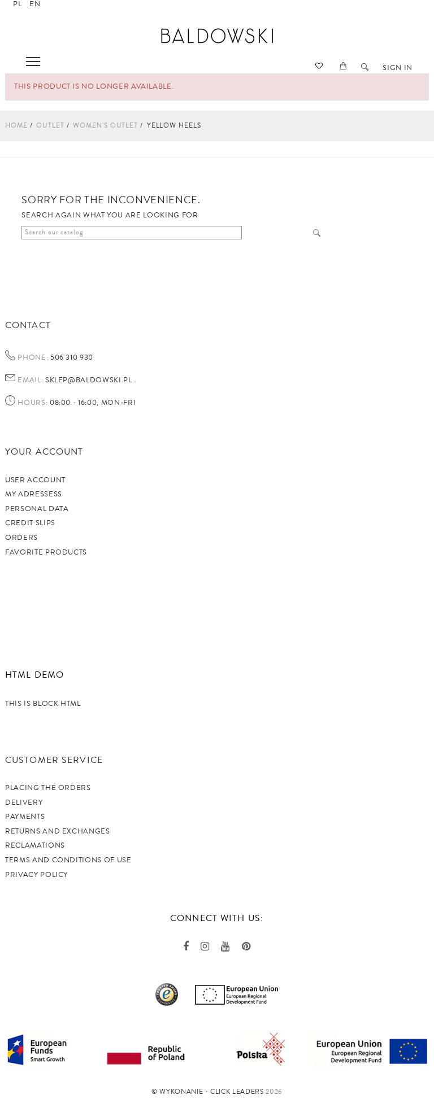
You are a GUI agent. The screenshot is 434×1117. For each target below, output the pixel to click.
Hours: (32, 403)
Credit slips (30, 523)
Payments (25, 816)
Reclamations (35, 845)
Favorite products (46, 552)
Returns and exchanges (57, 831)
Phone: (33, 358)
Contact (28, 325)
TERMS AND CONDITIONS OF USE (68, 860)
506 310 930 (70, 357)
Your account (44, 452)
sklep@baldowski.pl (87, 380)
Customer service (54, 760)
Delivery (23, 802)
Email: (30, 380)
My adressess (33, 494)
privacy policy (36, 875)
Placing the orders (48, 788)
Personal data (36, 509)
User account (35, 480)
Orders (21, 538)
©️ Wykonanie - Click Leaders (207, 1092)
